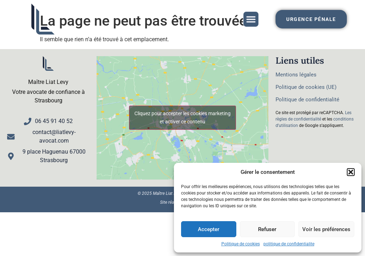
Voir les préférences (326, 229)
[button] (350, 172)
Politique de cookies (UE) (306, 87)
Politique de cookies (240, 243)
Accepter (208, 229)
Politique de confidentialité (307, 99)
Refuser (267, 229)
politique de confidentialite (288, 243)
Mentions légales (296, 74)
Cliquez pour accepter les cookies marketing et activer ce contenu (182, 117)
